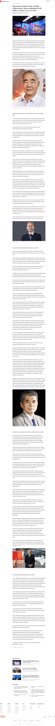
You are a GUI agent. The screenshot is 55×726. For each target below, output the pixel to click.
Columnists (16, 712)
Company (9, 710)
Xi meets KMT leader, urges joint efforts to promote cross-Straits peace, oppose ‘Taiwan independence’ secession (21, 687)
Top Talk (16, 710)
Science (1, 710)
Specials (31, 709)
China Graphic (2, 712)
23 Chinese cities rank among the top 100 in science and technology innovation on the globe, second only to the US (31, 661)
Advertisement (31, 720)
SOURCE (9, 703)
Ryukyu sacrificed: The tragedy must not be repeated (38, 687)
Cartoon (16, 713)
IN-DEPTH (18, 3)
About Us (15, 720)
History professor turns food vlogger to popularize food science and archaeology (30, 669)
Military (1, 709)
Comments (9, 709)
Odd (0, 711)
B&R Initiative (9, 711)
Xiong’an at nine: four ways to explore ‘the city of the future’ (20, 695)
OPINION (16, 703)
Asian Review (17, 709)
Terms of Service (38, 720)
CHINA (1, 703)
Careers (20, 720)
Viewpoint (16, 711)
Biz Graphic (9, 712)
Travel (23, 710)
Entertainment (25, 709)
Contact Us (25, 720)
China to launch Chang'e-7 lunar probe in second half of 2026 (37, 696)
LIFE (23, 703)
